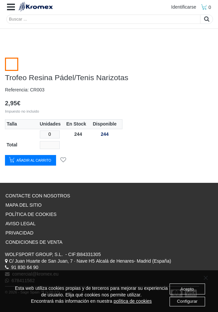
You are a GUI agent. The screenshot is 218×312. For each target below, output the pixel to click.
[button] (11, 7)
